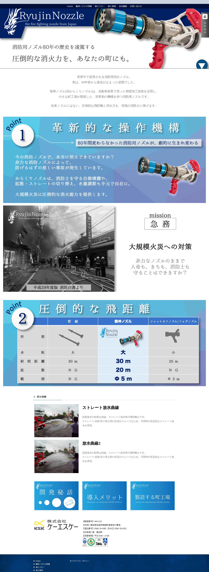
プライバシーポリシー (81, 561)
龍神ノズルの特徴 (43, 564)
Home (38, 561)
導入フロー (40, 567)
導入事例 (39, 570)
